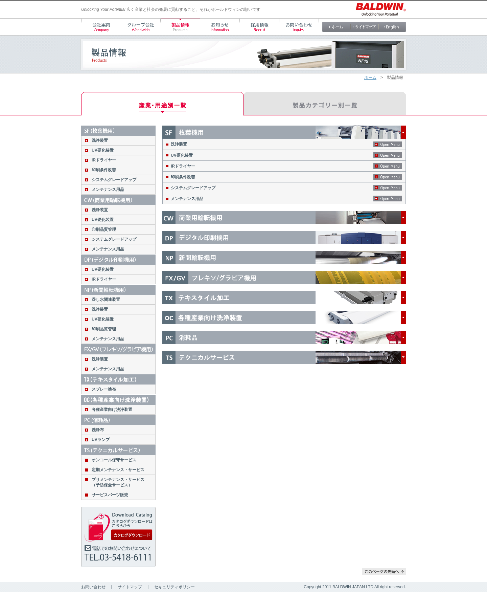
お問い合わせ (93, 587)
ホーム (370, 77)
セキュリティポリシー (174, 587)
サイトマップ (130, 587)
